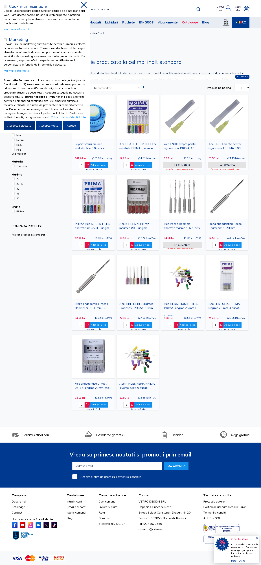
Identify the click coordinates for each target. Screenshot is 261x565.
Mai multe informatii (16, 29)
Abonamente (168, 22)
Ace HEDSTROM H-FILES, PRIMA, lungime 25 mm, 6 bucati (181, 306)
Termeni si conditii (214, 512)
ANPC (207, 518)
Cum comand (107, 501)
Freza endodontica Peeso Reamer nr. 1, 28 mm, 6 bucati (225, 226)
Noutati (95, 22)
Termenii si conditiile (128, 477)
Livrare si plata (108, 507)
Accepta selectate (19, 125)
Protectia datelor (214, 501)
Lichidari (111, 22)
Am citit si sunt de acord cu (110, 477)
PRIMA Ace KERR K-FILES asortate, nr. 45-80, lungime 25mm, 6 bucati (93, 226)
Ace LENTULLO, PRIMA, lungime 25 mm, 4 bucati (224, 306)
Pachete (128, 22)
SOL (218, 518)
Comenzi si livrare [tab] (112, 495)
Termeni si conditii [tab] (217, 495)
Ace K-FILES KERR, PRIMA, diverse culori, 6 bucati (137, 385)
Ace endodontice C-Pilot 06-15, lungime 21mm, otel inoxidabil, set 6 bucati (92, 386)
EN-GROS (146, 22)
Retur (102, 512)
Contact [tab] (145, 495)
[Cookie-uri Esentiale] (5, 6)
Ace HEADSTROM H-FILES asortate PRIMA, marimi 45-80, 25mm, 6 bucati (137, 146)
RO (241, 22)
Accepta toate (49, 125)
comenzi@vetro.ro (150, 529)
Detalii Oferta (238, 560)
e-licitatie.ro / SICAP (112, 523)
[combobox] (134, 9)
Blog (205, 22)
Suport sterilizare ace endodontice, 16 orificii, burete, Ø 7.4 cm (89, 146)
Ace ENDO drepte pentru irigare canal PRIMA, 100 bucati (225, 146)
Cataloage (190, 22)
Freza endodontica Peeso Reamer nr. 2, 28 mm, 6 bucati (91, 306)
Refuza (71, 125)
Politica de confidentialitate (68, 117)
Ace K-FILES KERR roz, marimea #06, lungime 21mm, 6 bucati (134, 226)
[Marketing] (5, 39)
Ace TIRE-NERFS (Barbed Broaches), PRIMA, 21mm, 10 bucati (136, 306)
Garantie (104, 518)
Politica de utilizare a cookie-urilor (224, 507)
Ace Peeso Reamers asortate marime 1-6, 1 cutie (182, 226)
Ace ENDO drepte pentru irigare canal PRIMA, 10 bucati (180, 146)
